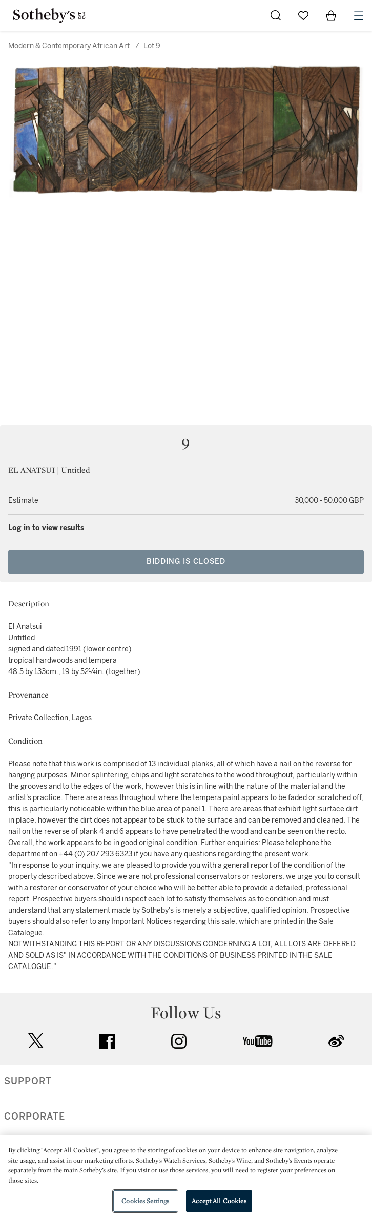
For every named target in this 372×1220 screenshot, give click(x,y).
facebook (107, 1041)
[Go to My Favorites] (303, 15)
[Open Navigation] (359, 15)
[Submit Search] (276, 15)
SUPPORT (28, 1081)
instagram (179, 1041)
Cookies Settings (145, 1200)
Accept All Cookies (219, 1200)
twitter (36, 1041)
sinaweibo (336, 1041)
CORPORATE (34, 1116)
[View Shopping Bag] (331, 15)
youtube (258, 1041)
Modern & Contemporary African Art (69, 45)
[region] (186, 1177)
